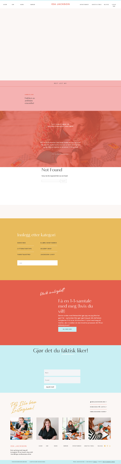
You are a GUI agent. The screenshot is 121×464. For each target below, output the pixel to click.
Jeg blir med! (50, 387)
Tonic (95, 461)
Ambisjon (29, 94)
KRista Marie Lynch (109, 461)
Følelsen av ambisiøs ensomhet (30, 100)
